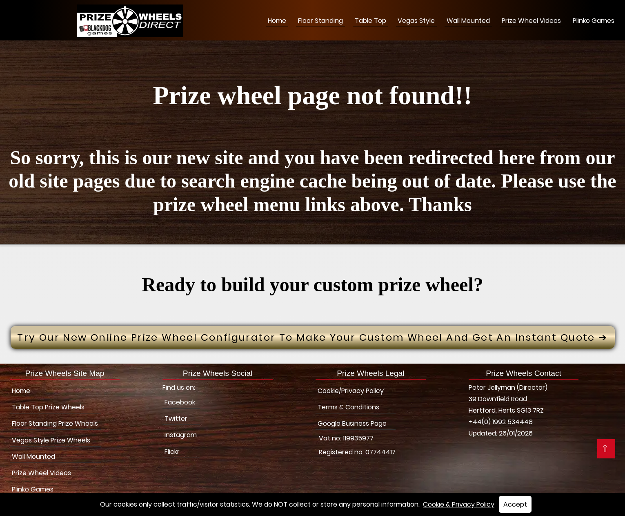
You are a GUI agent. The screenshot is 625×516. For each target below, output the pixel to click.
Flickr (172, 451)
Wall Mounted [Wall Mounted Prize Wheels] (468, 20)
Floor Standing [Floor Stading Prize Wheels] (320, 20)
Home (277, 20)
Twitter (176, 418)
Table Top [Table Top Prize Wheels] (370, 20)
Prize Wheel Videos (531, 20)
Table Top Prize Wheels (48, 407)
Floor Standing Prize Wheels (55, 423)
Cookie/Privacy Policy (351, 390)
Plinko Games (593, 20)
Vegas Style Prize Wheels (51, 440)
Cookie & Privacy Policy (458, 504)
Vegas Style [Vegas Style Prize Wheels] (416, 20)
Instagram (181, 435)
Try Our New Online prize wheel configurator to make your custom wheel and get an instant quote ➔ (312, 337)
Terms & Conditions (348, 407)
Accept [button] (515, 504)
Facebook (180, 402)
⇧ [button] (605, 449)
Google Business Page (352, 423)
